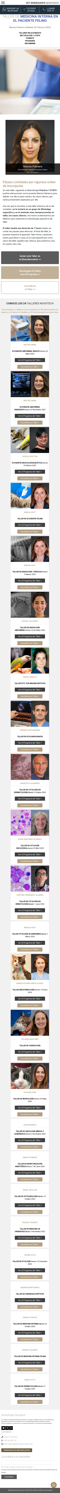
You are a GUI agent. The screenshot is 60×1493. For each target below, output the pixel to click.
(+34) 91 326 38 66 (9, 1437)
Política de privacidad (45, 1490)
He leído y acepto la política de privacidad (16, 1467)
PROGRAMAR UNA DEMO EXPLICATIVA (17, 1450)
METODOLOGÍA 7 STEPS (30, 36)
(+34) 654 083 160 (8, 1440)
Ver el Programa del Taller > (30, 360)
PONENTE (30, 38)
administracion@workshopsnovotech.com (17, 1444)
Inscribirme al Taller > (30, 367)
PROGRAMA (30, 41)
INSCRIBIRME (30, 43)
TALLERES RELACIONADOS (30, 33)
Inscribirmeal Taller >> (30, 288)
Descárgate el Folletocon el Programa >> (30, 273)
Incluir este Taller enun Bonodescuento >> (30, 258)
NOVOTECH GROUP (31, 1490)
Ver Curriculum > (33, 172)
